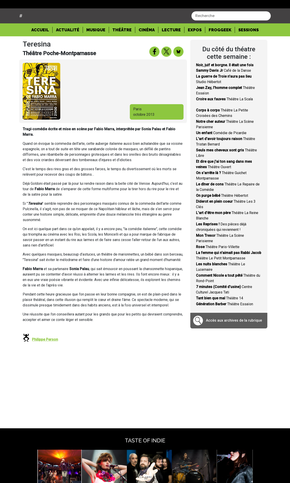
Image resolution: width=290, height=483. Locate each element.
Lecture (171, 46)
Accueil (42, 46)
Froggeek (220, 46)
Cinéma (147, 46)
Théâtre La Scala (224, 116)
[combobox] (231, 33)
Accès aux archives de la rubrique (234, 337)
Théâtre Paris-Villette (217, 264)
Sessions (248, 46)
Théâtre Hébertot (222, 213)
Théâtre (122, 46)
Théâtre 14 (219, 315)
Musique (95, 46)
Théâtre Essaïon (224, 321)
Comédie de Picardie (221, 150)
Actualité (67, 46)
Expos (195, 46)
